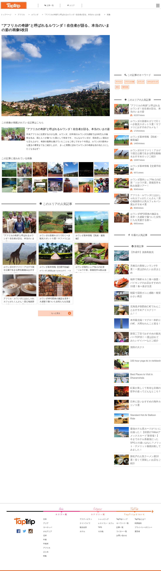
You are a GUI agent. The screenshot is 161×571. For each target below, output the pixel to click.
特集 (45, 556)
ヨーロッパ (47, 527)
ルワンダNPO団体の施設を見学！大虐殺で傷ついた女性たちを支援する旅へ (145, 217)
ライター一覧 (121, 531)
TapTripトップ (121, 519)
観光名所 (83, 527)
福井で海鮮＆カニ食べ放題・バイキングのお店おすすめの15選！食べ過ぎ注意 (145, 283)
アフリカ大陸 (129, 82)
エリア (71, 5)
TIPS (100, 527)
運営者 (137, 531)
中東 (45, 540)
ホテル (82, 531)
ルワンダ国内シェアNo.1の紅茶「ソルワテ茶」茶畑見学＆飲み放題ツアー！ (145, 182)
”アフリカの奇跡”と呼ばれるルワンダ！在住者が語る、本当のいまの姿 (72, 15)
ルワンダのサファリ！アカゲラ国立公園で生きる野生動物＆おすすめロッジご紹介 (145, 153)
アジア (45, 523)
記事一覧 (49, 5)
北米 (45, 535)
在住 (117, 87)
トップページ (6, 15)
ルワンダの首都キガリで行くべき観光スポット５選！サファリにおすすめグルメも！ (145, 124)
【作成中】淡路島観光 (142, 252)
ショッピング (103, 519)
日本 (45, 519)
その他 (100, 531)
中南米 (45, 544)
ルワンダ (34, 15)
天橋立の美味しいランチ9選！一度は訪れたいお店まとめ (145, 269)
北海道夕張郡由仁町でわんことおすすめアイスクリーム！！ (145, 310)
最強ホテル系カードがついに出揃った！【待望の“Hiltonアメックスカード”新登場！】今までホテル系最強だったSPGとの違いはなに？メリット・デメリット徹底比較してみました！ (145, 439)
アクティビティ (86, 519)
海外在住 (125, 87)
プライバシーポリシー (143, 527)
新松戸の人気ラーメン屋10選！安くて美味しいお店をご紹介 (145, 460)
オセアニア (47, 531)
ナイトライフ (85, 523)
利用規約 (138, 523)
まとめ (45, 552)
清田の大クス (137, 347)
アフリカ (21, 15)
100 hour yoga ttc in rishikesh (145, 361)
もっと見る (55, 313)
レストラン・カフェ (106, 523)
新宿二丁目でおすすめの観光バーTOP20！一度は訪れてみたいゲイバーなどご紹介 (145, 337)
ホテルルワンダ (152, 82)
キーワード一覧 (122, 523)
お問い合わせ (121, 535)
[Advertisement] (27, 46)
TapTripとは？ (140, 519)
